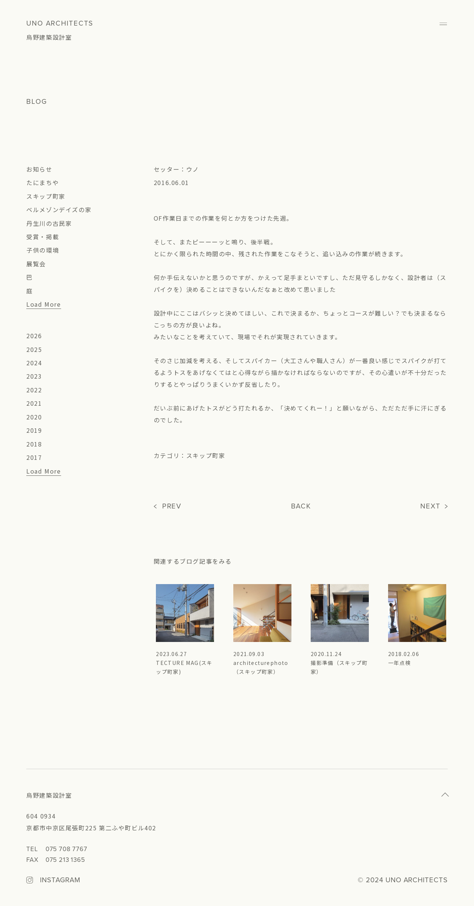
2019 (34, 430)
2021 (34, 403)
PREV (172, 506)
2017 (34, 457)
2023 (34, 376)
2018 (34, 443)
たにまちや (42, 182)
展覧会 (36, 263)
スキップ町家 (46, 196)
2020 (34, 416)
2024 (34, 362)
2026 (34, 335)
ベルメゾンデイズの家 (58, 209)
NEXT (430, 506)
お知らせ (39, 169)
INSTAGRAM (60, 880)
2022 (34, 389)
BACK (301, 506)
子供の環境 (42, 250)
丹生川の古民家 (49, 223)
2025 (34, 349)
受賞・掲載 (42, 236)
